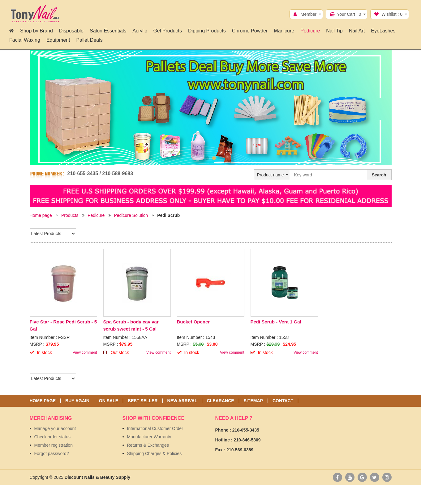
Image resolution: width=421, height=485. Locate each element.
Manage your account (55, 428)
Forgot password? (51, 453)
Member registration (53, 445)
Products (69, 215)
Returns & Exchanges (148, 445)
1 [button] (207, 158)
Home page (41, 215)
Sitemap (253, 401)
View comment (85, 352)
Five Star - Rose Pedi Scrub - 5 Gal (63, 325)
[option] (211, 108)
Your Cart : (349, 14)
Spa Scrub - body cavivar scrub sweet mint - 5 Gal (131, 325)
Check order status (52, 436)
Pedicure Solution (131, 215)
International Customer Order (155, 428)
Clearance (220, 401)
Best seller (142, 401)
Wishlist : (391, 14)
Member (308, 14)
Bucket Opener (193, 321)
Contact (283, 401)
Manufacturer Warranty (149, 436)
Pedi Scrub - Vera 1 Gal (276, 321)
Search (379, 174)
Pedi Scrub (168, 215)
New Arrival (182, 401)
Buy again (77, 401)
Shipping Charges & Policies (154, 453)
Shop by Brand (36, 30)
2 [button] (214, 158)
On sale (108, 401)
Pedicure (96, 215)
